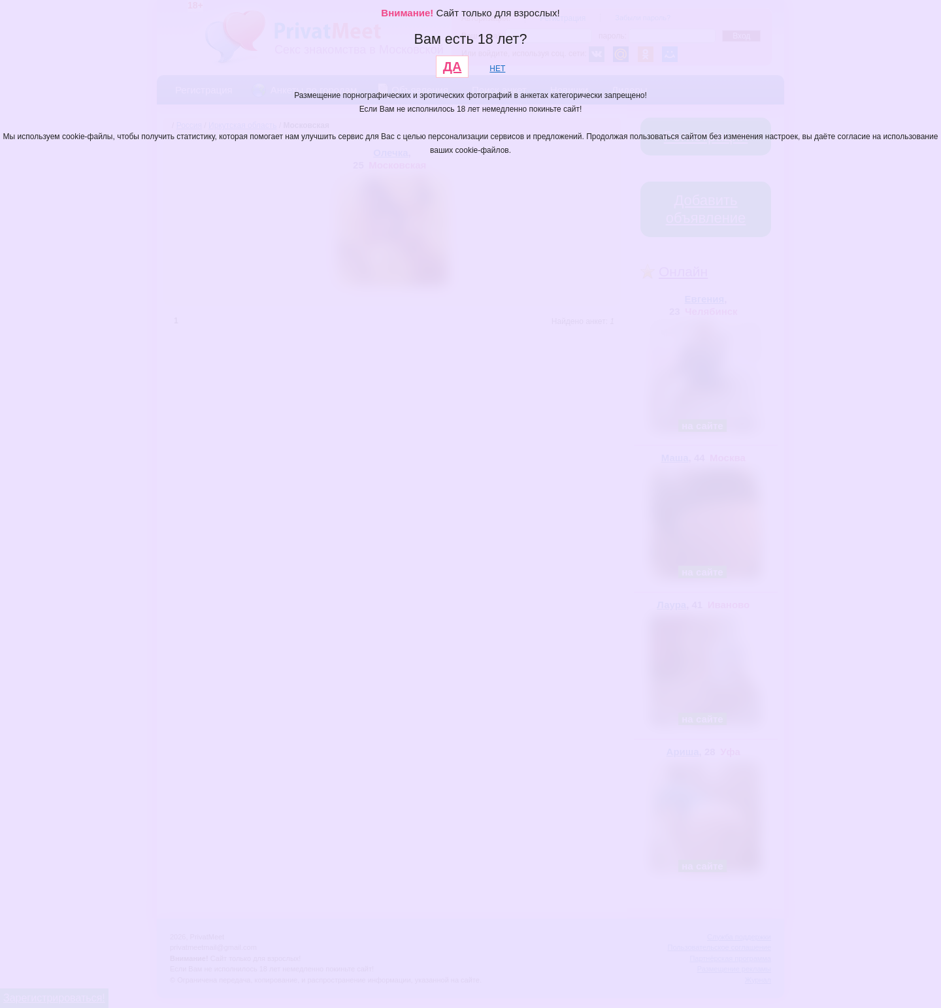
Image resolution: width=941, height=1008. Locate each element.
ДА (452, 66)
